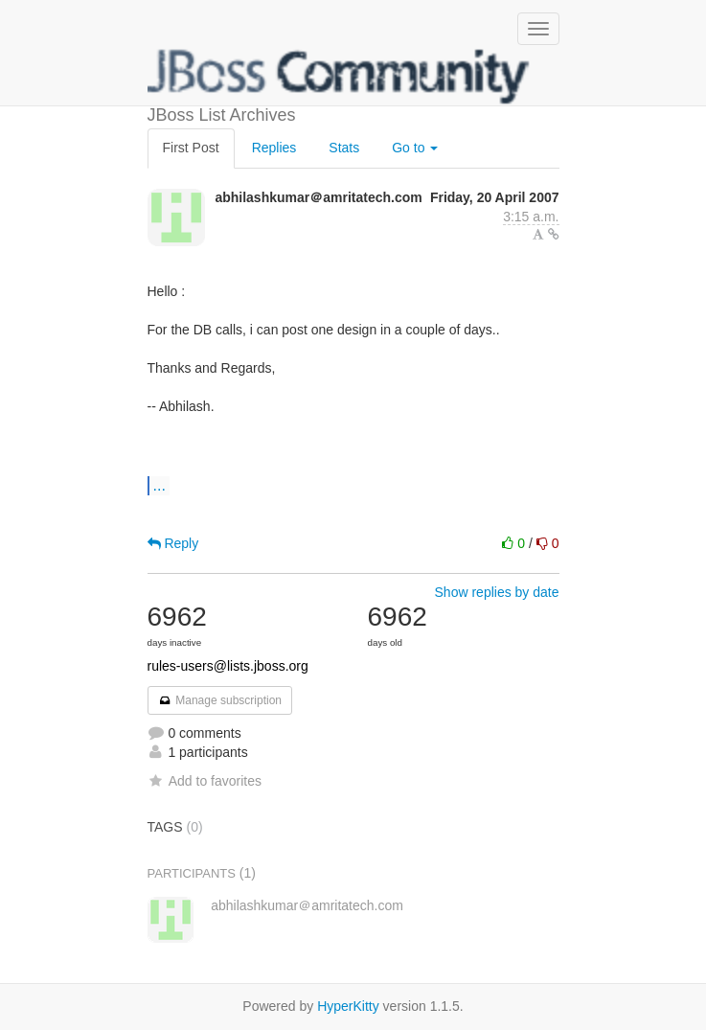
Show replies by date (497, 592)
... (159, 484)
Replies (274, 147)
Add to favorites (205, 781)
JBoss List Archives (339, 77)
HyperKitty (348, 1006)
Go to (415, 147)
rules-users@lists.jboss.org (228, 666)
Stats (344, 147)
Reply (173, 543)
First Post (191, 147)
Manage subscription (220, 700)
